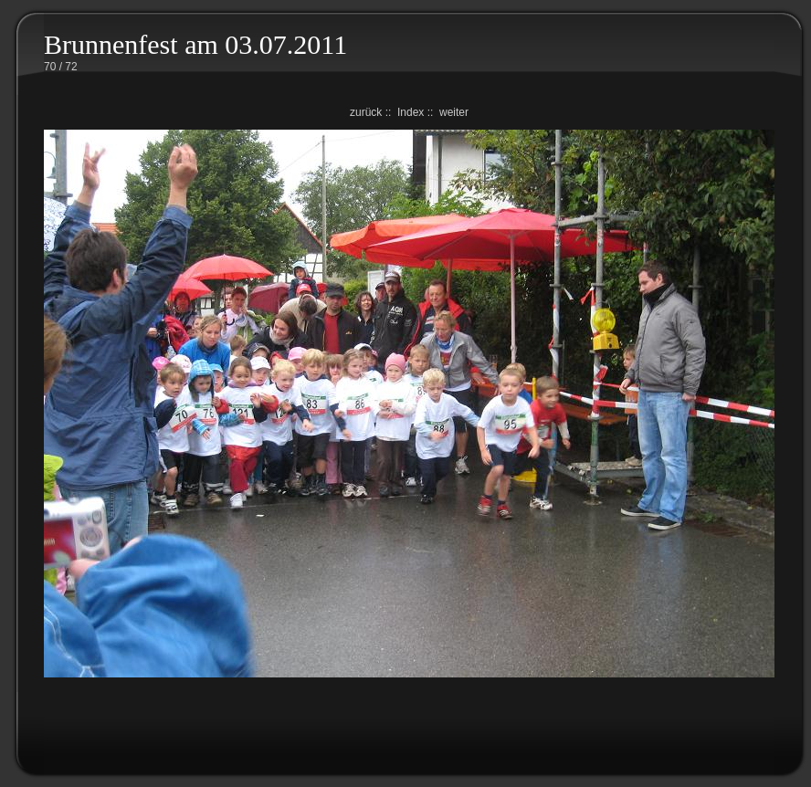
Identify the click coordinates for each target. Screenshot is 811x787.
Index (410, 112)
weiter (454, 112)
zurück (366, 112)
